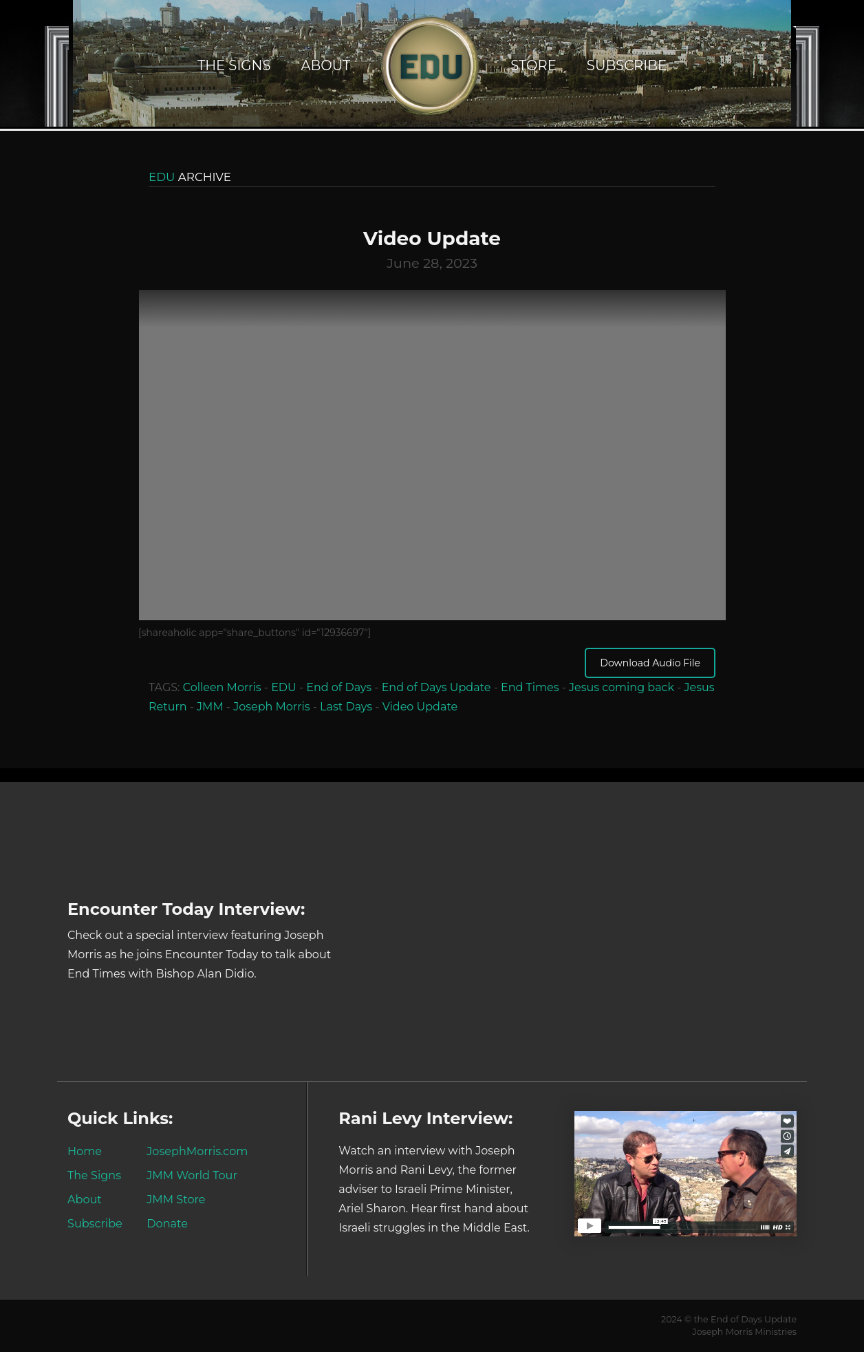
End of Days (338, 687)
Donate (167, 1223)
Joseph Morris (271, 706)
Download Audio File (650, 663)
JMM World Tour (192, 1175)
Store (533, 65)
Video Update (420, 706)
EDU (283, 687)
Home (84, 1151)
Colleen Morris (222, 687)
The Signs (234, 65)
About (325, 65)
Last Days (346, 706)
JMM (210, 706)
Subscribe (627, 65)
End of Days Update (436, 687)
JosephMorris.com (197, 1151)
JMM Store (176, 1199)
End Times (530, 687)
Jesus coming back (621, 687)
